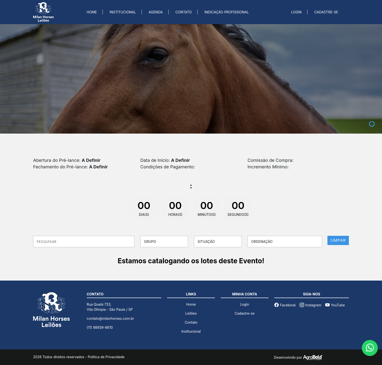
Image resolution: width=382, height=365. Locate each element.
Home (191, 304)
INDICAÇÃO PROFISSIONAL (226, 12)
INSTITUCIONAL (123, 12)
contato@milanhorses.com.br (110, 318)
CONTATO (183, 12)
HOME (92, 12)
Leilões (191, 313)
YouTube (335, 305)
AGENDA (156, 12)
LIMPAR (338, 240)
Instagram (310, 305)
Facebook (285, 305)
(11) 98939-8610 (100, 327)
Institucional (191, 331)
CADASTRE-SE (326, 12)
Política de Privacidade (106, 357)
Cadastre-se (245, 313)
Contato (191, 322)
